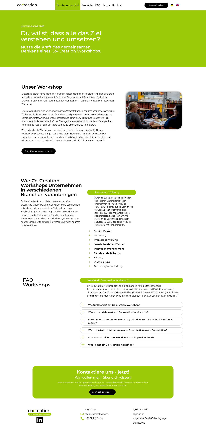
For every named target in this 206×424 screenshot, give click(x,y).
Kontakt (117, 5)
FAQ (97, 5)
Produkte (87, 5)
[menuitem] (172, 5)
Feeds (106, 5)
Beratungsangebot (68, 5)
